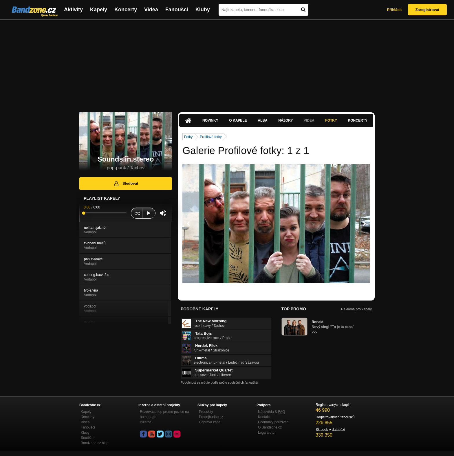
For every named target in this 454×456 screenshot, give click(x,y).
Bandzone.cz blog (94, 443)
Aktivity (73, 9)
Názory (285, 120)
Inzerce (145, 422)
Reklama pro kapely (356, 309)
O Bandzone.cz (270, 427)
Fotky (331, 120)
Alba (262, 120)
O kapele (238, 120)
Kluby (202, 9)
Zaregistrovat (427, 10)
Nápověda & (271, 412)
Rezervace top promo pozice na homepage (164, 414)
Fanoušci (176, 9)
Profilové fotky (210, 137)
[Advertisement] (227, 63)
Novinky (210, 120)
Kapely (98, 9)
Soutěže (87, 438)
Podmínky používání (274, 422)
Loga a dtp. (266, 433)
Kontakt (264, 417)
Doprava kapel (210, 422)
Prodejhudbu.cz (211, 417)
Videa (151, 9)
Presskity (206, 412)
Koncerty (125, 9)
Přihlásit (394, 10)
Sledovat (125, 183)
